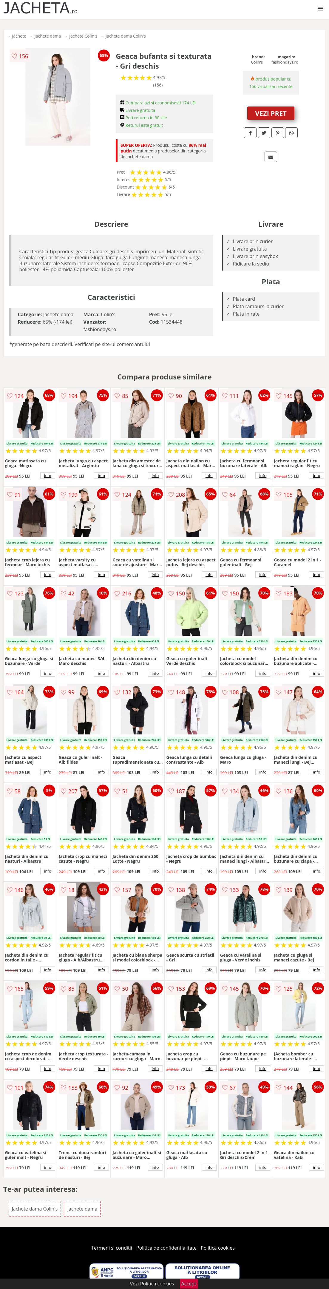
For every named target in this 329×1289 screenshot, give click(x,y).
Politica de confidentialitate (166, 1248)
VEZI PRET (271, 113)
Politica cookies (218, 1248)
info (47, 475)
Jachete (19, 36)
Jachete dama (48, 36)
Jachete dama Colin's (126, 36)
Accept (188, 1283)
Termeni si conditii (111, 1248)
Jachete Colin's (83, 36)
